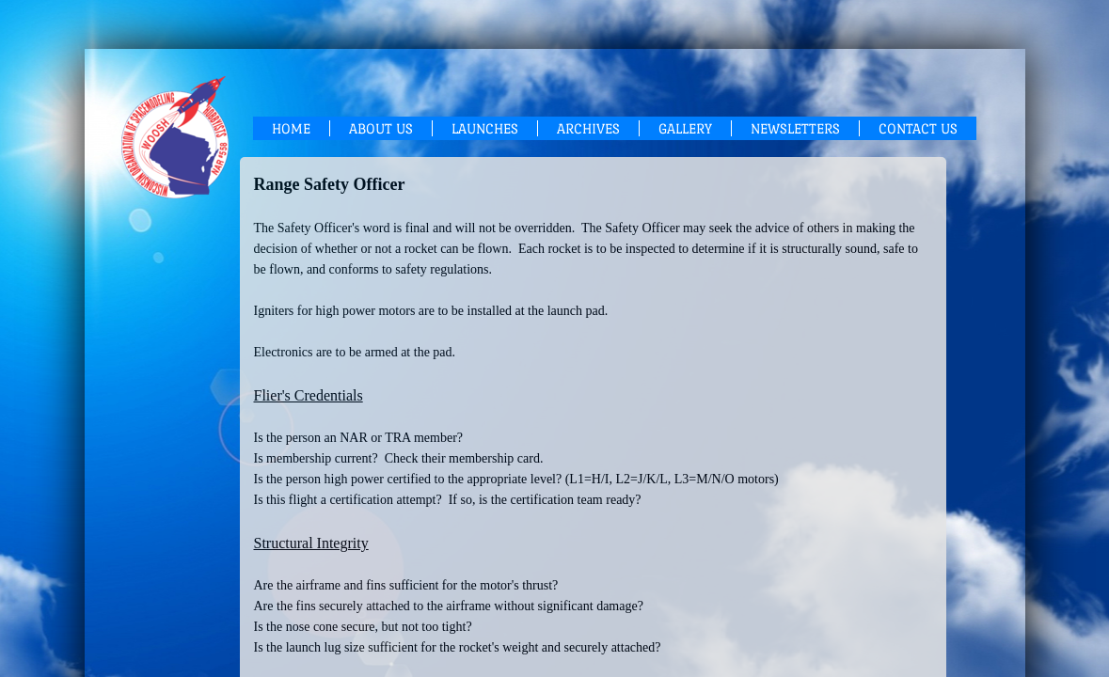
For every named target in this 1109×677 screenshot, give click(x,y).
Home (291, 128)
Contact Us (918, 128)
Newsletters (795, 128)
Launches (485, 128)
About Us (381, 128)
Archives (588, 128)
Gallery (685, 128)
